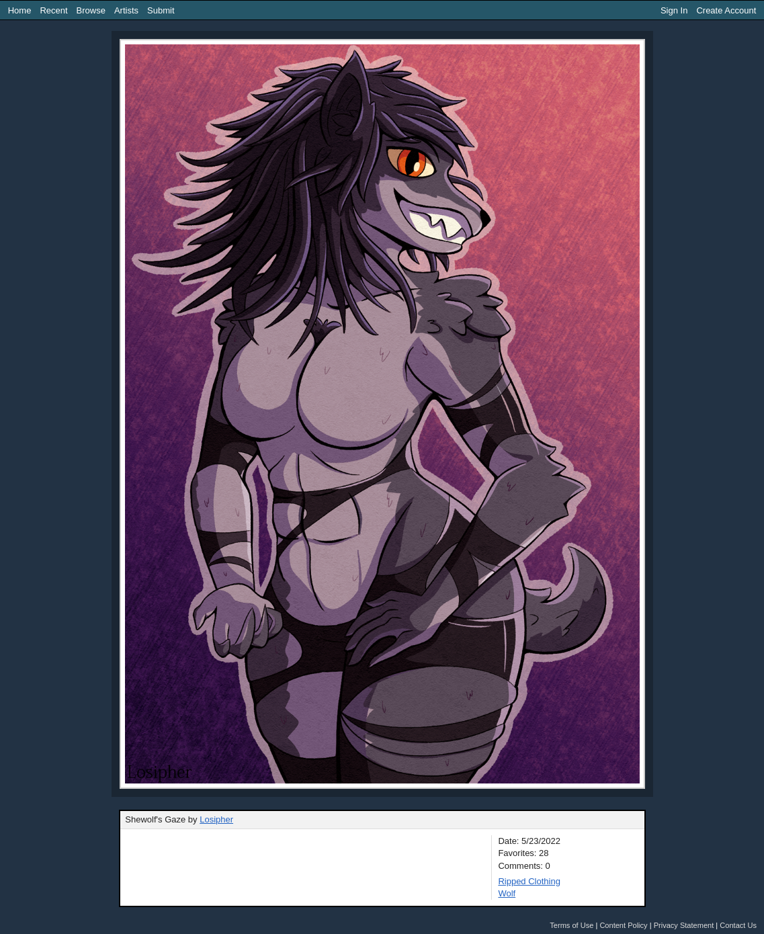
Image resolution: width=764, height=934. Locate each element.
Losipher (216, 819)
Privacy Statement (684, 925)
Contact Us (738, 925)
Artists (126, 10)
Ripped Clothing (529, 881)
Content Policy (623, 925)
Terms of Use (571, 925)
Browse (91, 10)
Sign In (674, 10)
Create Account (726, 10)
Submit (160, 10)
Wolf (506, 893)
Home (20, 10)
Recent (53, 10)
